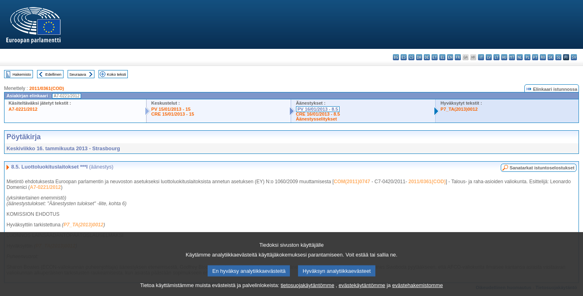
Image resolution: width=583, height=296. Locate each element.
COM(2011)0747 (352, 181)
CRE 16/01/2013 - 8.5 (318, 114)
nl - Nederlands (520, 57)
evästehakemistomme (417, 290)
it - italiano (481, 57)
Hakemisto (22, 74)
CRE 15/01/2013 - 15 (172, 114)
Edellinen (53, 74)
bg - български (396, 57)
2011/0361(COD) (46, 88)
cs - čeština (411, 57)
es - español (404, 57)
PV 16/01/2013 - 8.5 (318, 109)
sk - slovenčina (551, 57)
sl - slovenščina (558, 57)
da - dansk (419, 57)
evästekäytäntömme (362, 290)
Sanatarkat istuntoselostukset (542, 167)
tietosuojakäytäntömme (307, 290)
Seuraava (77, 74)
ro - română (543, 57)
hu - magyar (504, 57)
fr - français (458, 57)
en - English (450, 57)
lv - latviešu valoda (489, 57)
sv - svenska (574, 57)
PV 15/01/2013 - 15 (171, 109)
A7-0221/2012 (23, 109)
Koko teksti (116, 74)
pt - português (535, 57)
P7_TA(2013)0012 (459, 109)
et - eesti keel (435, 57)
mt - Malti (512, 57)
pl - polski (527, 57)
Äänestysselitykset (316, 118)
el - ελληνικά (442, 57)
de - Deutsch (427, 57)
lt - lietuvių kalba (496, 57)
